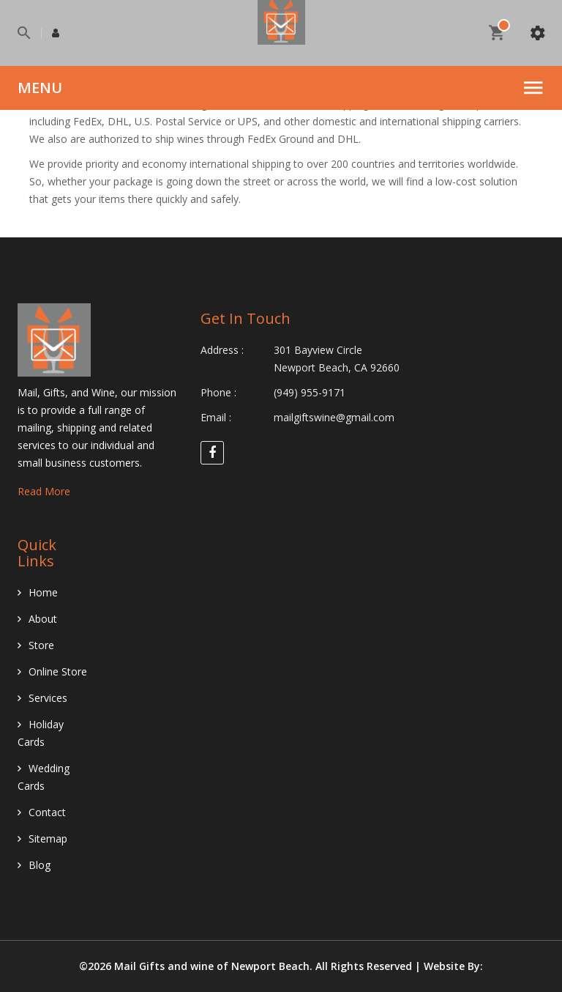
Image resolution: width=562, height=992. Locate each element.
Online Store (58, 671)
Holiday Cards (41, 733)
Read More (44, 491)
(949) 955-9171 (309, 392)
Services (48, 698)
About (43, 619)
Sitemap (48, 838)
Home (43, 592)
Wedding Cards (44, 777)
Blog (39, 865)
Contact (47, 812)
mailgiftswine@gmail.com (334, 417)
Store (41, 645)
